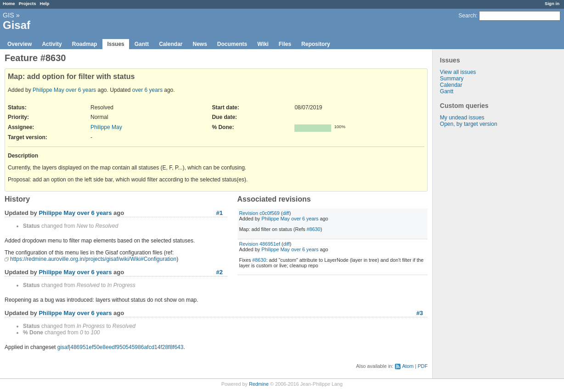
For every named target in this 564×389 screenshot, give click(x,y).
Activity (52, 44)
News (199, 44)
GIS (8, 15)
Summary (451, 78)
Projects (27, 3)
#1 (219, 212)
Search (467, 15)
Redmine (259, 384)
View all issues (458, 72)
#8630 (314, 229)
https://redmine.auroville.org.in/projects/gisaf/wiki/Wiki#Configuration (93, 259)
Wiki (263, 44)
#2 (219, 272)
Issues (115, 44)
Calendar (170, 44)
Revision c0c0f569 (259, 213)
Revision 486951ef (259, 244)
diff (285, 213)
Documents (232, 44)
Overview (19, 44)
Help (45, 3)
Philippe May (48, 90)
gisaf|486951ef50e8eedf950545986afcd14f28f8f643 (120, 347)
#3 (420, 313)
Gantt (142, 44)
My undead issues (462, 117)
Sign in (552, 3)
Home (9, 3)
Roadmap (84, 44)
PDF (422, 366)
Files (285, 44)
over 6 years (81, 90)
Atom (407, 366)
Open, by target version (468, 124)
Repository (315, 44)
